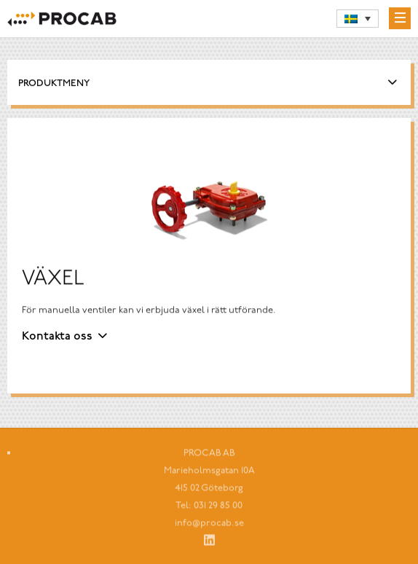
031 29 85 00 (218, 508)
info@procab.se (209, 525)
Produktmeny (54, 84)
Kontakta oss (57, 336)
